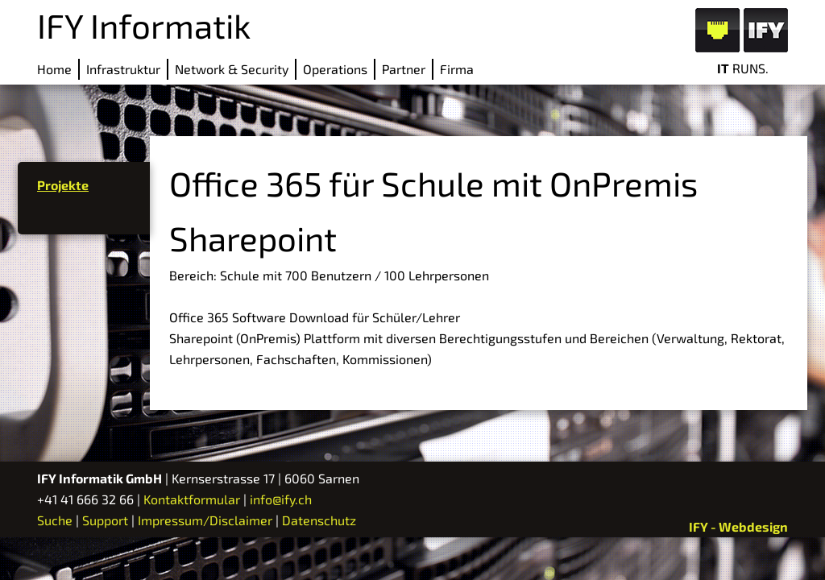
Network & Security (231, 69)
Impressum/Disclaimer (205, 520)
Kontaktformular (191, 499)
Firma (457, 69)
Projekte (63, 185)
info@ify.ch (281, 499)
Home (54, 69)
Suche (55, 520)
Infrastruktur (123, 69)
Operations (335, 69)
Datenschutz (319, 520)
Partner (403, 69)
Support (105, 520)
